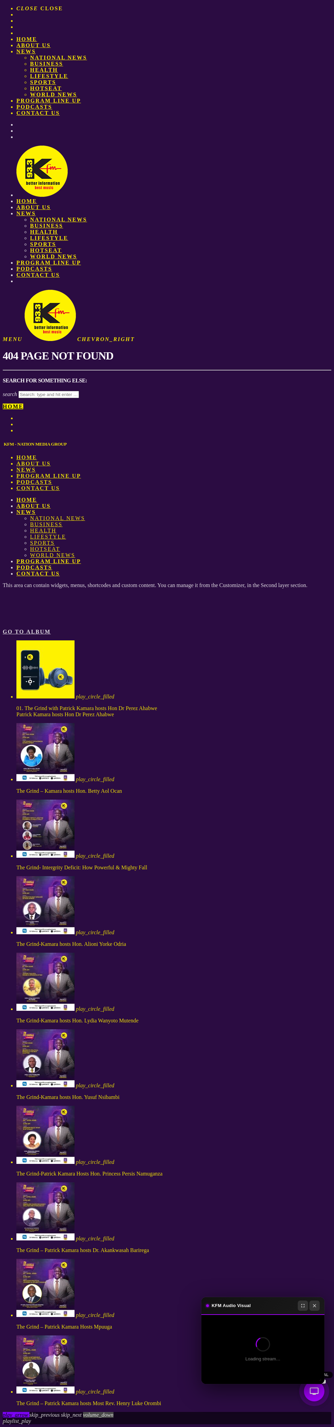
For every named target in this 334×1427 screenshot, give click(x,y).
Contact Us (38, 113)
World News (53, 94)
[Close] (314, 1306)
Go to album (27, 632)
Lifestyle (49, 76)
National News (58, 57)
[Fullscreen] (303, 1306)
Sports (43, 82)
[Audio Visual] (314, 1391)
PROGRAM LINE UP (48, 101)
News (26, 51)
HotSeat (46, 88)
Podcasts (34, 107)
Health (44, 70)
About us (33, 45)
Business (46, 64)
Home (26, 39)
